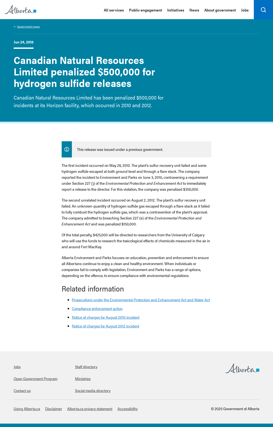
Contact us (22, 390)
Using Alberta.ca (27, 408)
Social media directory (92, 390)
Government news (28, 26)
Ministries (83, 378)
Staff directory (86, 366)
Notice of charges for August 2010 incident (105, 317)
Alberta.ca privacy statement (89, 408)
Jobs (17, 366)
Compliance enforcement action (97, 308)
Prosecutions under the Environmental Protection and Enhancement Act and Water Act (141, 299)
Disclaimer (53, 408)
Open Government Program (35, 378)
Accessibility (128, 408)
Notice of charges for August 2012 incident (105, 326)
